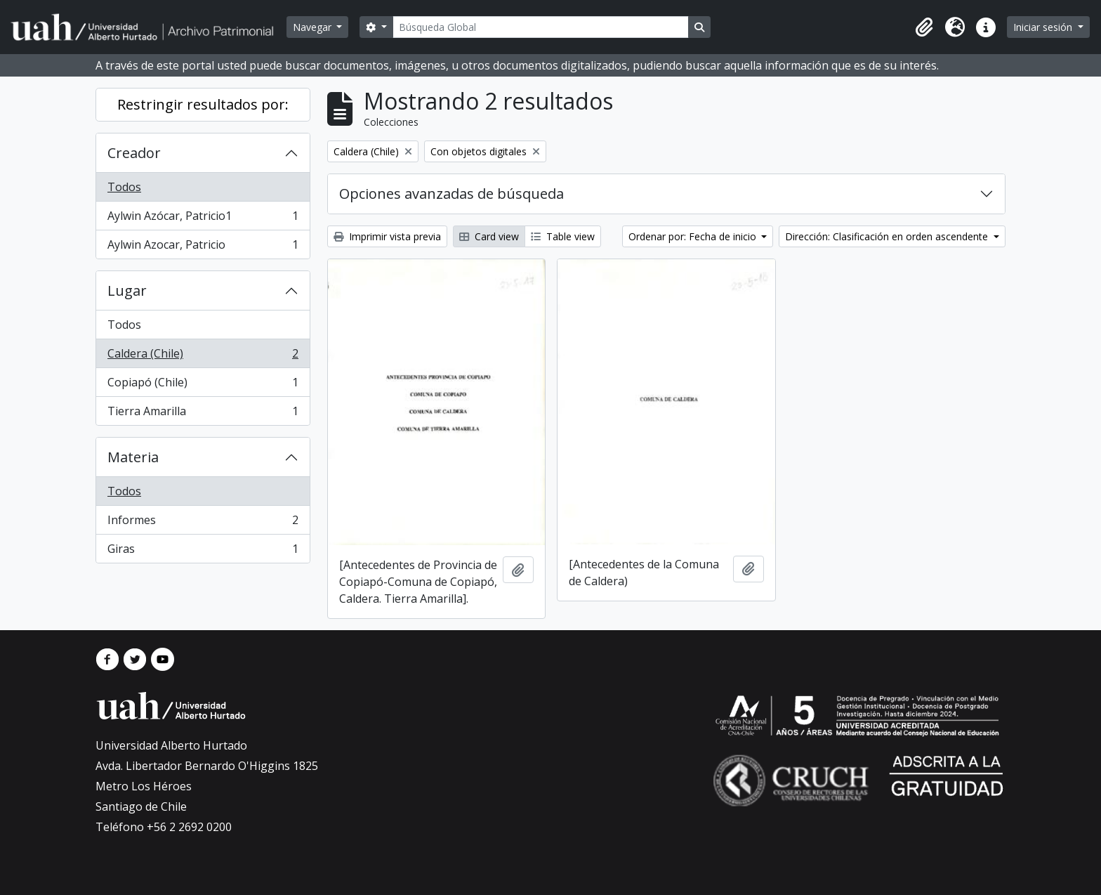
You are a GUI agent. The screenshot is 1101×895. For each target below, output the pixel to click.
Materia (133, 457)
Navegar (313, 27)
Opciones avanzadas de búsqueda (451, 193)
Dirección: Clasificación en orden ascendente (888, 236)
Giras (202, 551)
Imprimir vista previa (387, 236)
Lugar (127, 290)
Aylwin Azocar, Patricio (202, 247)
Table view (563, 236)
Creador (134, 152)
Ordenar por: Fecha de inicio (693, 236)
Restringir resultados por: (203, 104)
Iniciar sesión (1044, 27)
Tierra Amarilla (202, 414)
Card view (489, 236)
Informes (202, 523)
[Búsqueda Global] (541, 27)
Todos (124, 187)
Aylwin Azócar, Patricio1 (202, 218)
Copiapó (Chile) (202, 385)
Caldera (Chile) (202, 356)
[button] (924, 27)
